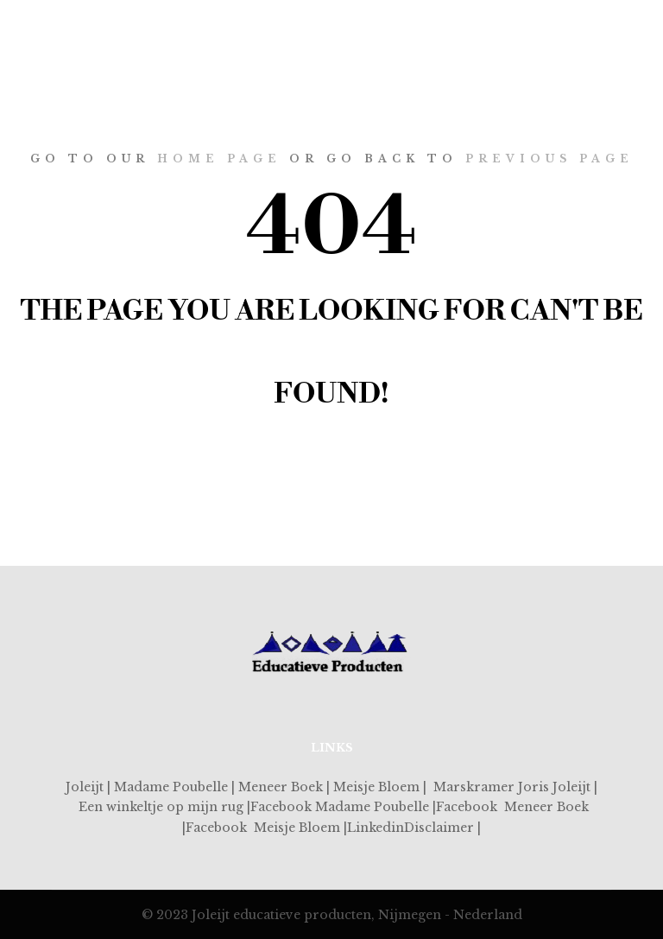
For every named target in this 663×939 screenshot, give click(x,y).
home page (219, 158)
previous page (549, 158)
